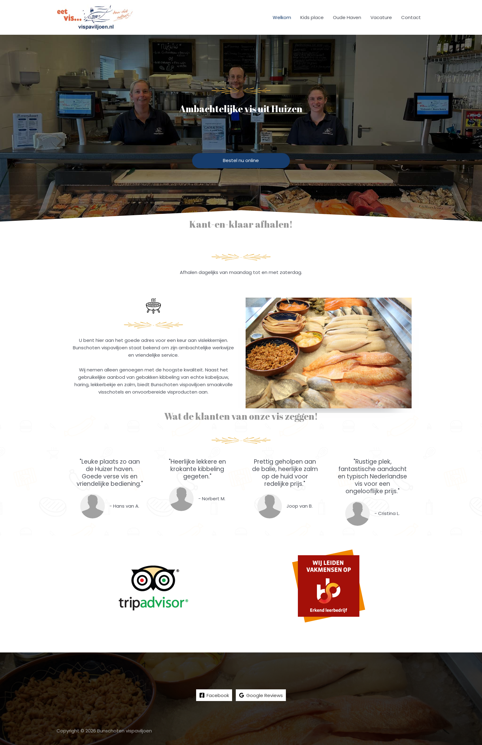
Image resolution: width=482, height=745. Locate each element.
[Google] (261, 695)
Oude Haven (347, 17)
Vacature (381, 17)
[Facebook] (214, 695)
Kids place (312, 17)
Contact (411, 17)
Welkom (282, 17)
